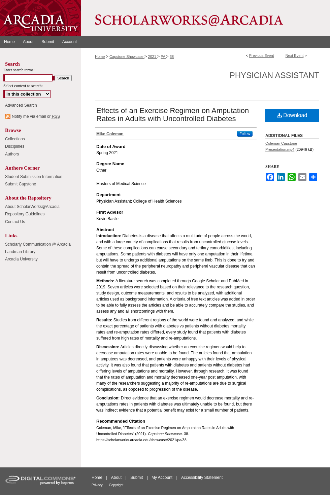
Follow (244, 134)
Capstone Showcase (126, 57)
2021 (152, 57)
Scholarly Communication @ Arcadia (38, 244)
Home (100, 57)
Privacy (98, 485)
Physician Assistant (274, 75)
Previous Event (261, 56)
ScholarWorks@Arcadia (205, 18)
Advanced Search (21, 105)
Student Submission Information (33, 176)
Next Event (295, 56)
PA (163, 57)
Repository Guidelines (24, 214)
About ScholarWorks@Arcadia (32, 206)
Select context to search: (23, 85)
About (117, 477)
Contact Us (15, 221)
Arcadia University (21, 259)
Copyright (116, 485)
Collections (15, 139)
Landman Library (20, 251)
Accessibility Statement (202, 477)
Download (292, 115)
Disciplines (14, 146)
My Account (162, 477)
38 (172, 57)
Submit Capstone (20, 184)
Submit (137, 477)
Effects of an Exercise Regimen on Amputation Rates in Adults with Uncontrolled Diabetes (172, 114)
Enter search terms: (19, 70)
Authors (12, 154)
